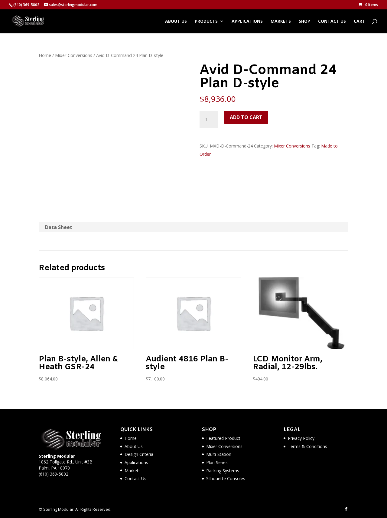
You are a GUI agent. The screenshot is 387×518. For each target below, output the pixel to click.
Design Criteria (139, 454)
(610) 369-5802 (53, 474)
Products (206, 21)
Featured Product (223, 438)
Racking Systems (222, 470)
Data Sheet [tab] (58, 227)
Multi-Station (218, 454)
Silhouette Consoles (225, 478)
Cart (359, 21)
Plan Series (217, 462)
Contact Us (332, 21)
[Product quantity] (209, 119)
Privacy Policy (301, 438)
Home (45, 55)
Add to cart (246, 117)
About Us (176, 21)
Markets (281, 21)
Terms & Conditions (307, 446)
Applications (247, 21)
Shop (304, 21)
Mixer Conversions (73, 55)
